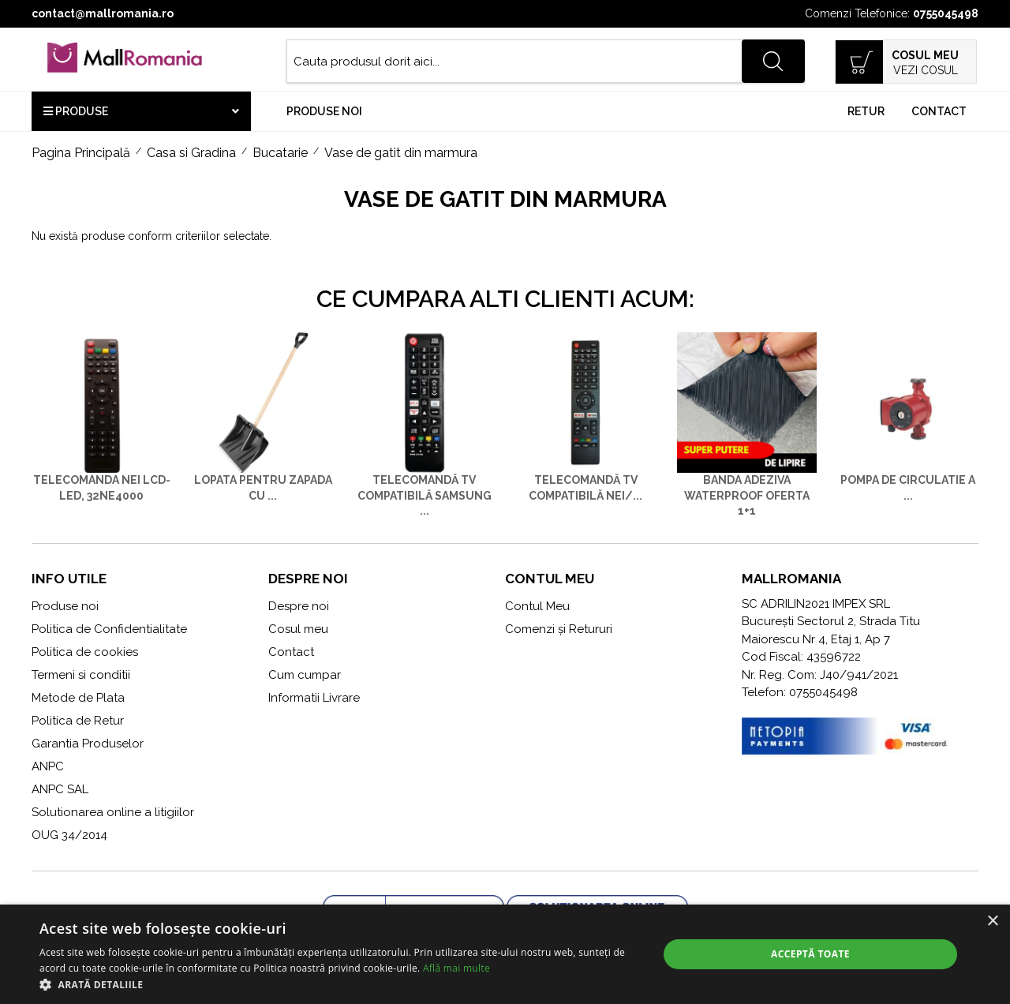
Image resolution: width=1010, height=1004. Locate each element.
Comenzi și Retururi (558, 629)
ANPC (48, 766)
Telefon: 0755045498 (800, 692)
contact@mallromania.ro (103, 13)
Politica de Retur (78, 721)
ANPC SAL (60, 789)
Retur (866, 111)
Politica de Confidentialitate (109, 629)
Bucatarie (280, 152)
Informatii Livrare (314, 698)
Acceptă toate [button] (810, 954)
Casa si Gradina (191, 152)
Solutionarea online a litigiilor (113, 812)
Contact (939, 111)
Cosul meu (298, 629)
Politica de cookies (85, 652)
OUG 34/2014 (69, 835)
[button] (339, 984)
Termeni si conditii (81, 675)
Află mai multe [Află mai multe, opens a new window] (456, 968)
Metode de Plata (78, 698)
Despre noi (298, 606)
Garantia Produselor (88, 743)
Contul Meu (537, 606)
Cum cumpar (304, 675)
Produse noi (324, 111)
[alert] (505, 954)
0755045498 (945, 13)
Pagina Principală (81, 152)
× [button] (992, 921)
